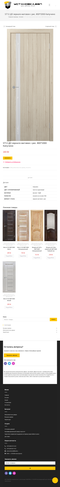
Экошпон (28, 167)
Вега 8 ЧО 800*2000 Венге (9, 248)
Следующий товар (49, 26)
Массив (5, 243)
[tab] (30, 178)
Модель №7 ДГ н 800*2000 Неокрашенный (37, 249)
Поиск (4, 317)
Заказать (8, 158)
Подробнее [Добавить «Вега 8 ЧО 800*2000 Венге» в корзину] (9, 256)
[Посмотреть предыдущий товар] (4, 26)
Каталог (21, 17)
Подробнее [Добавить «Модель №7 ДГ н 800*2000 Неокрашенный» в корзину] (37, 257)
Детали (30, 177)
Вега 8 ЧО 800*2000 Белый (9, 299)
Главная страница (13, 17)
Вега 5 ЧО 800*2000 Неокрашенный (23, 248)
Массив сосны (11, 243)
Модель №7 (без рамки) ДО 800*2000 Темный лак (51, 249)
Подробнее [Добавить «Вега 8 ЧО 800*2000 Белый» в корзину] (9, 307)
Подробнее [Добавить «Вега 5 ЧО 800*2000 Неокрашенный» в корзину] (23, 256)
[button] (49, 5)
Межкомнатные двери (19, 167)
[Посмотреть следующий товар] (56, 26)
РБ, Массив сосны (10, 245)
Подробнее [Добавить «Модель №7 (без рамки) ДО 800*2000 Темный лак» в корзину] (51, 257)
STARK (11, 167)
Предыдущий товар (10, 26)
